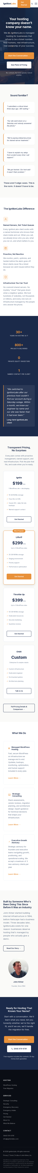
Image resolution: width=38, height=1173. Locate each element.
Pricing (5, 1114)
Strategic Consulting (10, 1101)
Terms (12, 1155)
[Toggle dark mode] (32, 3)
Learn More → (14, 778)
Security (6, 1104)
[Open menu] (36, 4)
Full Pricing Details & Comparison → (19, 708)
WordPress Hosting (10, 1085)
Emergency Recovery (10, 1107)
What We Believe (9, 1123)
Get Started (19, 519)
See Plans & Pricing (19, 65)
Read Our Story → (14, 948)
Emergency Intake (9, 1110)
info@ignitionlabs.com (10, 1139)
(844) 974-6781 (19, 1049)
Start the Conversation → (19, 56)
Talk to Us (19, 691)
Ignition (9, 3)
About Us (6, 1120)
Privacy (5, 1155)
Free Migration (8, 1088)
